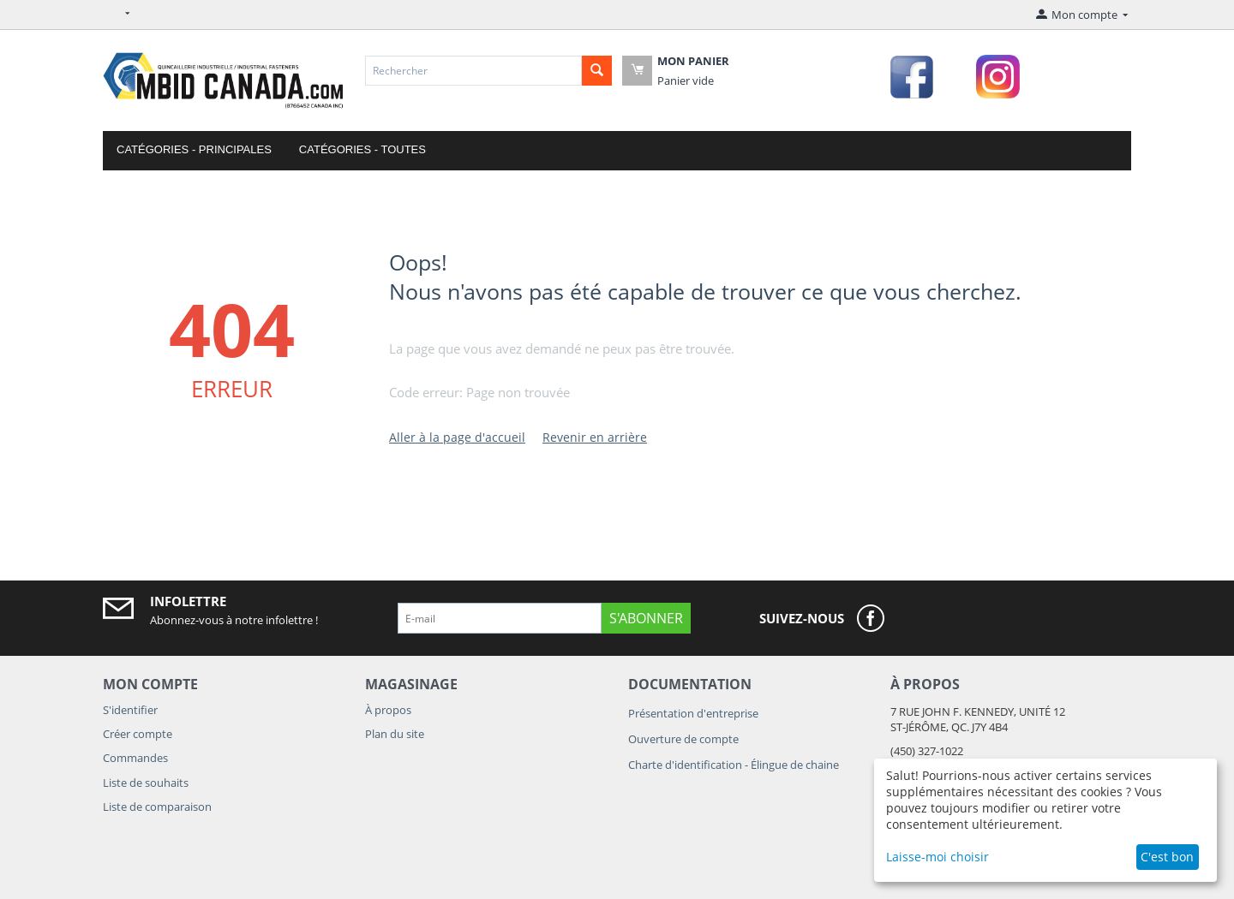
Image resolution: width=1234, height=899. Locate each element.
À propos (388, 709)
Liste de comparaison (157, 806)
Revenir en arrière (594, 437)
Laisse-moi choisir (937, 856)
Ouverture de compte (683, 739)
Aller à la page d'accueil (457, 437)
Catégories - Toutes (362, 149)
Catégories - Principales (194, 149)
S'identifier (130, 709)
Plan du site (394, 733)
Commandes (135, 757)
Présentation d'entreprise (693, 713)
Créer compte (137, 733)
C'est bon (1167, 856)
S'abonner (646, 618)
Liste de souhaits (146, 782)
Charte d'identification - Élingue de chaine (733, 764)
